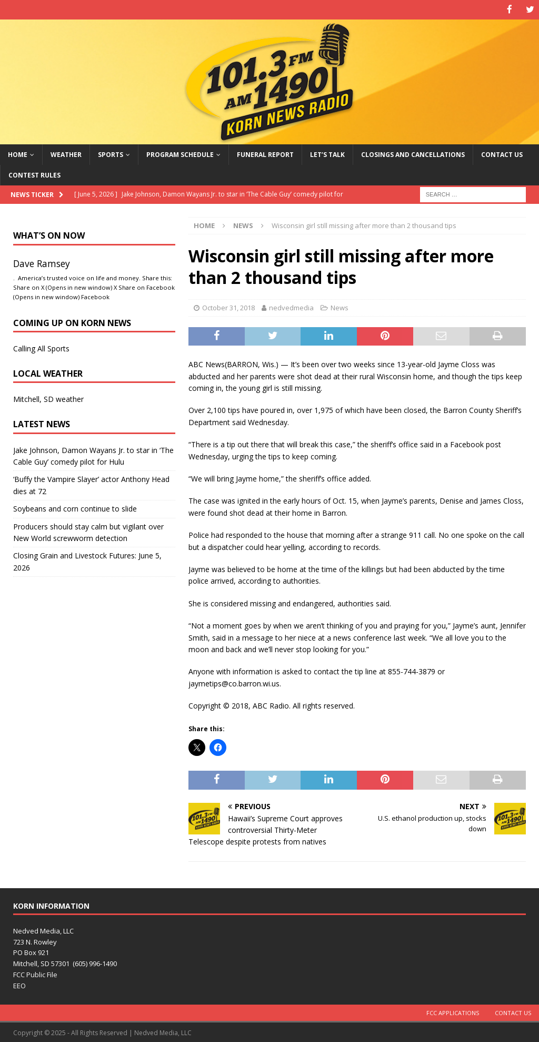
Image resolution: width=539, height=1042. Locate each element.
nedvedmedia (291, 306)
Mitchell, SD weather (48, 399)
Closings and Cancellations (413, 153)
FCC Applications (452, 1012)
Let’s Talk (327, 153)
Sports (110, 153)
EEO (19, 984)
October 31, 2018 (228, 306)
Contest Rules (34, 174)
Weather (66, 153)
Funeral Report (265, 153)
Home (17, 153)
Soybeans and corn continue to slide (75, 508)
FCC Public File (35, 974)
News (339, 306)
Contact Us (502, 153)
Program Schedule (180, 153)
